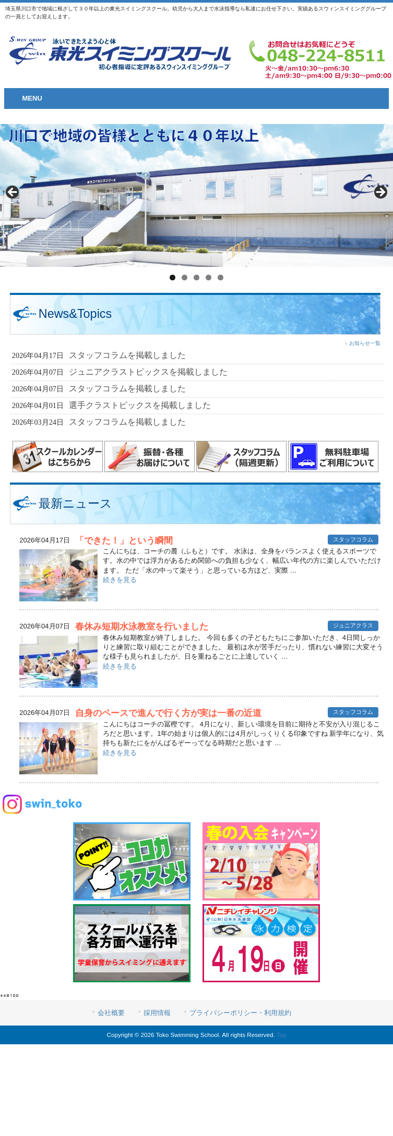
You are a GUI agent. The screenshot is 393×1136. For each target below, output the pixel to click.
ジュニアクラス (353, 625)
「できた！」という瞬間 (124, 541)
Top (282, 1034)
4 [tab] (208, 277)
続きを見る (120, 580)
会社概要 (111, 1013)
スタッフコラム (353, 539)
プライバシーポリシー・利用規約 (240, 1013)
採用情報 (157, 1013)
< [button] (13, 193)
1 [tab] (172, 277)
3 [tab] (196, 277)
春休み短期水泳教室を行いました (141, 627)
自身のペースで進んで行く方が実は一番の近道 (168, 713)
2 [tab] (184, 277)
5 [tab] (220, 277)
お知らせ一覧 (364, 343)
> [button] (380, 193)
